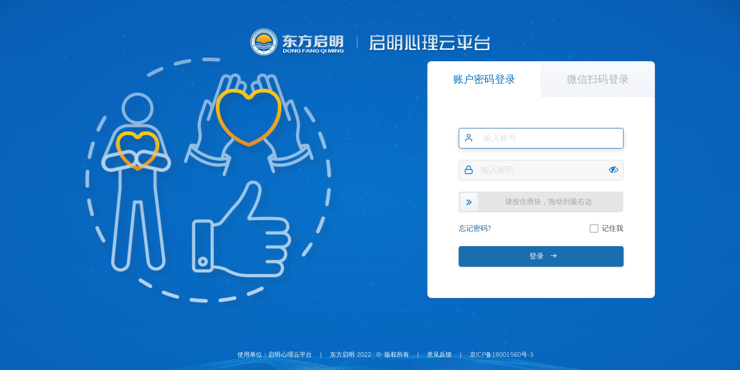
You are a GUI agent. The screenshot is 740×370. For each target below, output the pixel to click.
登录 (543, 256)
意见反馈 (439, 354)
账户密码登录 (484, 79)
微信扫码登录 (598, 79)
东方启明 (342, 354)
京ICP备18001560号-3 (501, 354)
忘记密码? (475, 228)
